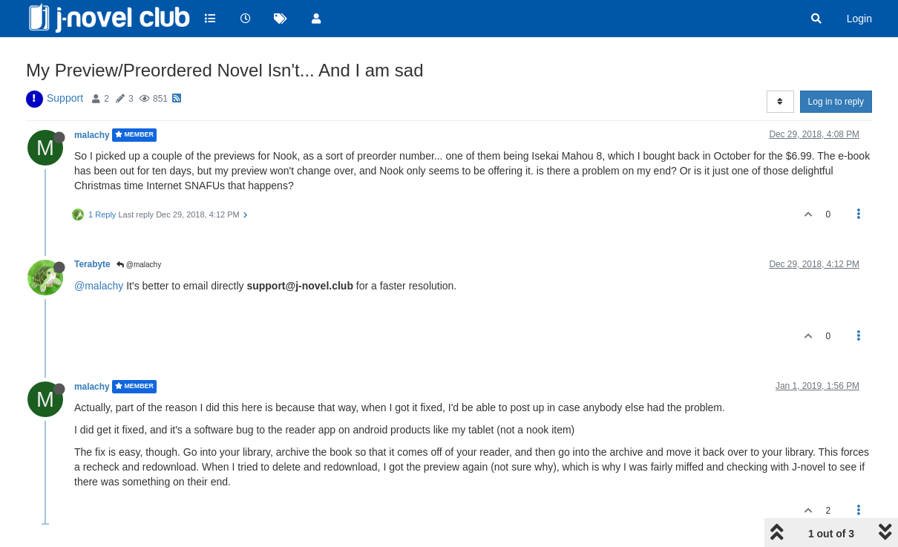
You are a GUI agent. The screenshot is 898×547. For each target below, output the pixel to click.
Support (65, 98)
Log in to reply (836, 101)
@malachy (139, 265)
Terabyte (92, 264)
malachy (92, 135)
